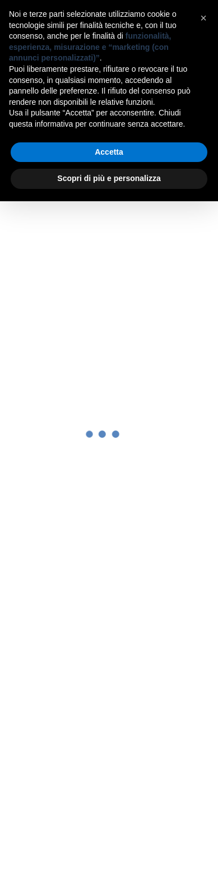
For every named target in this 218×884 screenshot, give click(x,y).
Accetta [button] (109, 151)
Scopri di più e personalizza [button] (108, 178)
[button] (203, 18)
